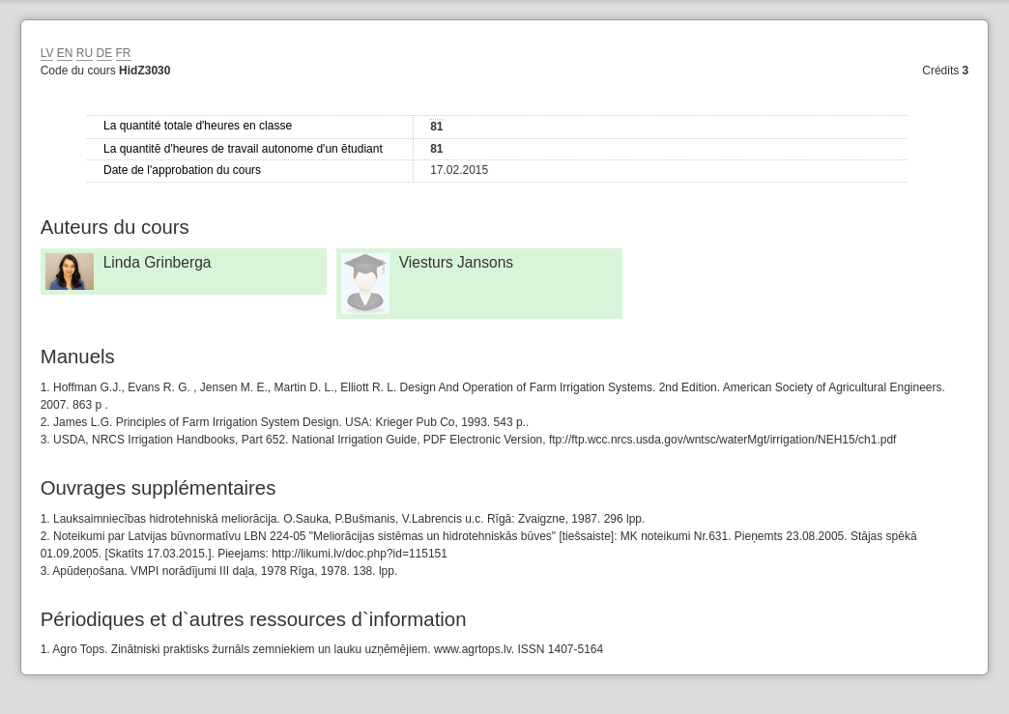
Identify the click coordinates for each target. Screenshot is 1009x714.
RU (84, 53)
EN (65, 53)
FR (123, 53)
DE (105, 53)
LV (47, 53)
